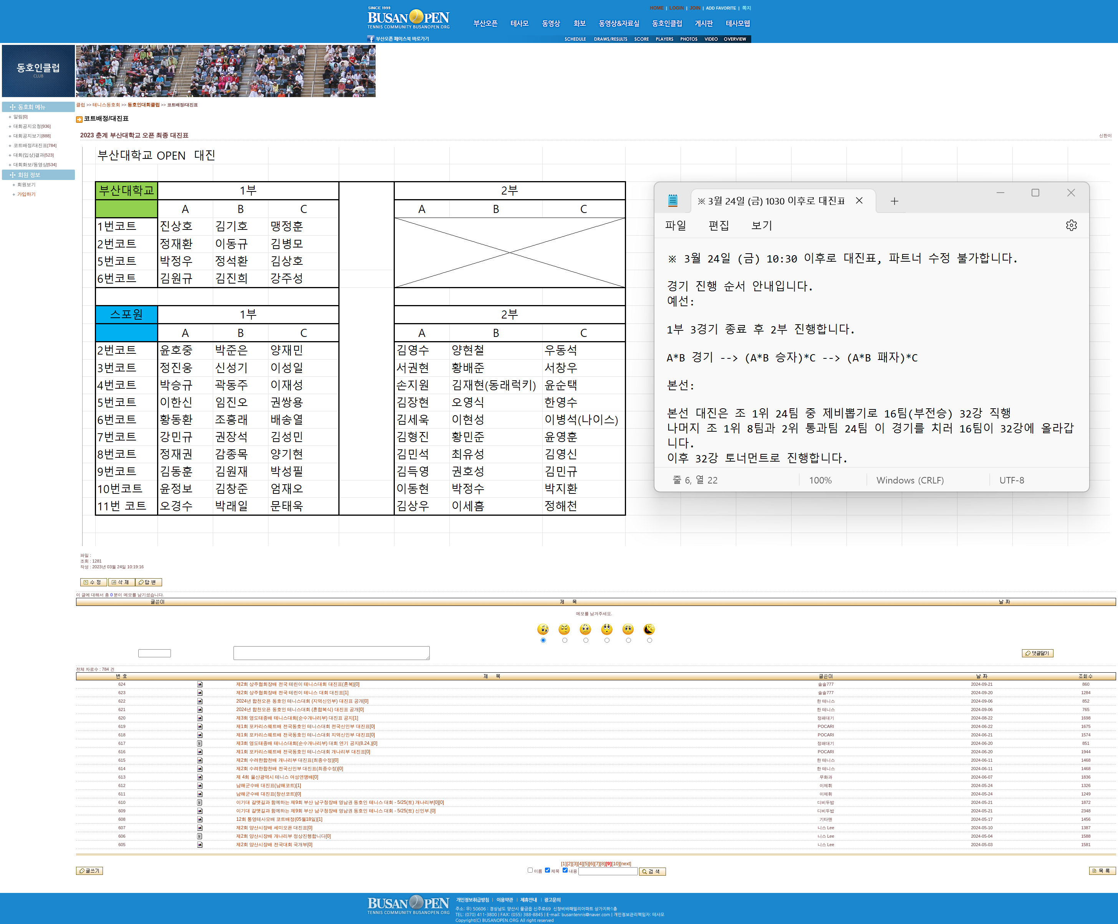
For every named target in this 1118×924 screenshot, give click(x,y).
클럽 (80, 104)
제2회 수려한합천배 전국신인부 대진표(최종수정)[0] (291, 768)
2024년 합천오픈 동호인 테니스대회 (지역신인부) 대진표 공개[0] (303, 701)
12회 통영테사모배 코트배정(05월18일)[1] (280, 819)
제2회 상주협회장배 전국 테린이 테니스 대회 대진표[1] (293, 692)
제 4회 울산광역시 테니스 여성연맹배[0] (278, 777)
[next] (625, 863)
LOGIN (676, 8)
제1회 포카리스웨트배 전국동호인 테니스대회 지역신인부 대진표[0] (306, 735)
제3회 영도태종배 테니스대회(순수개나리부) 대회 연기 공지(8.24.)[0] (308, 743)
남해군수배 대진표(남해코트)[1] (269, 785)
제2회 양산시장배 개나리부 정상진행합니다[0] (284, 836)
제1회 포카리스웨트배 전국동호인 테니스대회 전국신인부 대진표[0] (306, 726)
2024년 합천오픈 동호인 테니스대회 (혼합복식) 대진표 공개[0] (301, 709)
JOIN (695, 8)
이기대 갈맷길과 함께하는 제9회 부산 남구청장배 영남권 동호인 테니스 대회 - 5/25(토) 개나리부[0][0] (341, 802)
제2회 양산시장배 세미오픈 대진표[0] (275, 827)
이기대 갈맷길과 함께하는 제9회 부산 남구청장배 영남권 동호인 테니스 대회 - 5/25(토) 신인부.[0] (337, 810)
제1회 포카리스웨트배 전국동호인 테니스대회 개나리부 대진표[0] (304, 751)
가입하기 (26, 194)
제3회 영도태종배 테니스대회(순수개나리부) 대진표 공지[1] (298, 718)
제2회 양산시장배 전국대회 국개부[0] (275, 844)
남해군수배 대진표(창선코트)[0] (269, 794)
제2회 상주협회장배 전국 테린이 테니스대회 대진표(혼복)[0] (299, 684)
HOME (657, 8)
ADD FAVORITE (721, 8)
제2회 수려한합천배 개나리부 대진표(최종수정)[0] (288, 760)
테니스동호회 (106, 104)
